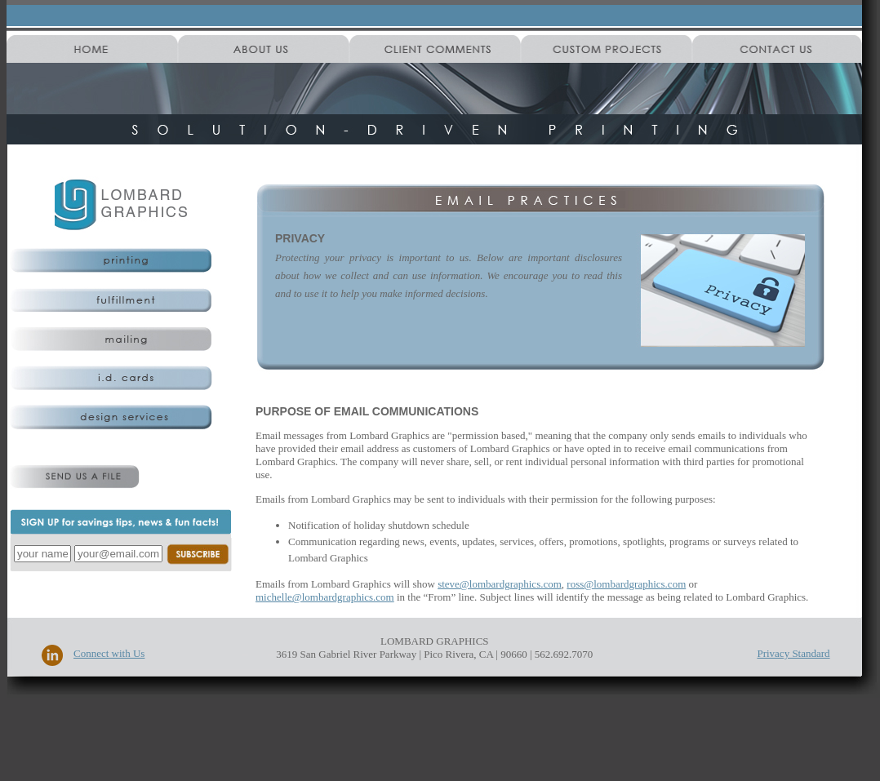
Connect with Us (108, 653)
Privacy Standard (793, 653)
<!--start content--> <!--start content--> (551, 494)
